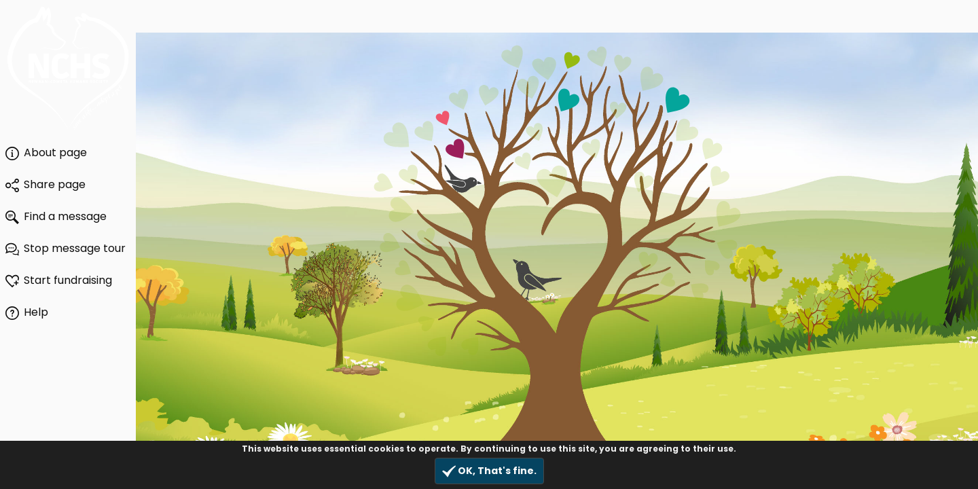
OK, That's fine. (489, 471)
